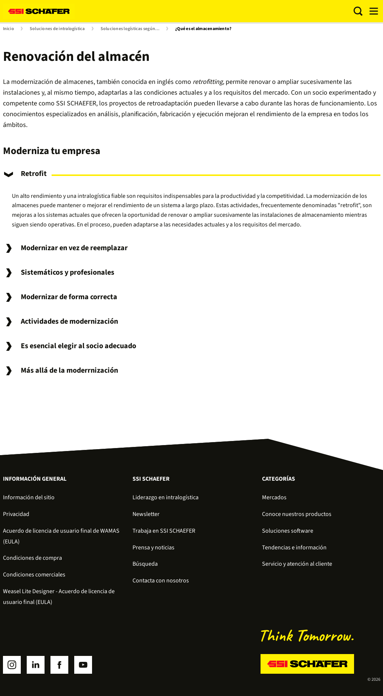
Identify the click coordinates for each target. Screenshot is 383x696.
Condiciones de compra (32, 558)
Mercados (274, 497)
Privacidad (16, 514)
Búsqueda (145, 564)
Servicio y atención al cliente (297, 564)
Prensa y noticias (153, 547)
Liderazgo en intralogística (165, 497)
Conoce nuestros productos (296, 514)
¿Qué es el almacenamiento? (203, 29)
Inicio (8, 29)
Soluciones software (287, 531)
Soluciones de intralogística (57, 29)
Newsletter (146, 514)
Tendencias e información (294, 547)
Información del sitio (29, 497)
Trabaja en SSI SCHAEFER (163, 531)
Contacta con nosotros (160, 580)
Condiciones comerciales (34, 575)
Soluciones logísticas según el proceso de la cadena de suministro (132, 29)
